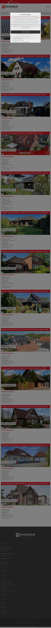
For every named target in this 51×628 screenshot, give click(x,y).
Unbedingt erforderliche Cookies (21, 36)
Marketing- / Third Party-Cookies (21, 42)
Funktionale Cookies (18, 38)
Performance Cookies (18, 40)
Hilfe (28, 27)
